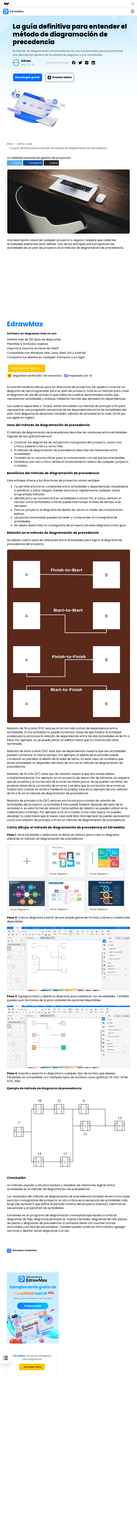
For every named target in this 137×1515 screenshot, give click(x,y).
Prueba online (60, 77)
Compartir (35, 163)
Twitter (15, 163)
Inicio (10, 144)
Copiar (54, 163)
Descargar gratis (27, 77)
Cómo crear (24, 144)
